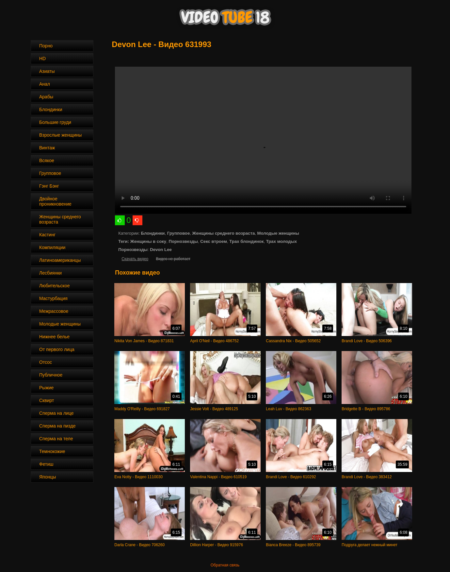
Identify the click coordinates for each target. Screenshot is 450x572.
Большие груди (55, 122)
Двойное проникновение (55, 201)
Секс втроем (213, 241)
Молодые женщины (60, 324)
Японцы (47, 476)
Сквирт (46, 400)
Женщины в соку (148, 241)
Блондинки (50, 109)
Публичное (50, 375)
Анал (44, 84)
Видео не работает (173, 259)
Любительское (54, 285)
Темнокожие (52, 451)
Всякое (46, 160)
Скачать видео (134, 259)
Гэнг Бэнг (49, 186)
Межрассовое (53, 311)
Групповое (50, 173)
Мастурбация (53, 298)
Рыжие (46, 387)
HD (42, 58)
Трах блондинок (246, 241)
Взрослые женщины (60, 135)
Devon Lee (161, 249)
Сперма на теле (56, 438)
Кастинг (47, 234)
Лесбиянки (50, 273)
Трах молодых (281, 241)
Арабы (46, 96)
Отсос (45, 362)
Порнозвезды (183, 241)
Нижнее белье (54, 336)
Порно (46, 45)
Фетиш (46, 464)
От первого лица (56, 349)
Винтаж (47, 147)
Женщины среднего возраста (60, 219)
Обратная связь (225, 565)
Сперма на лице (56, 413)
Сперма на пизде (57, 426)
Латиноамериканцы (60, 260)
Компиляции (52, 247)
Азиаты (47, 71)
